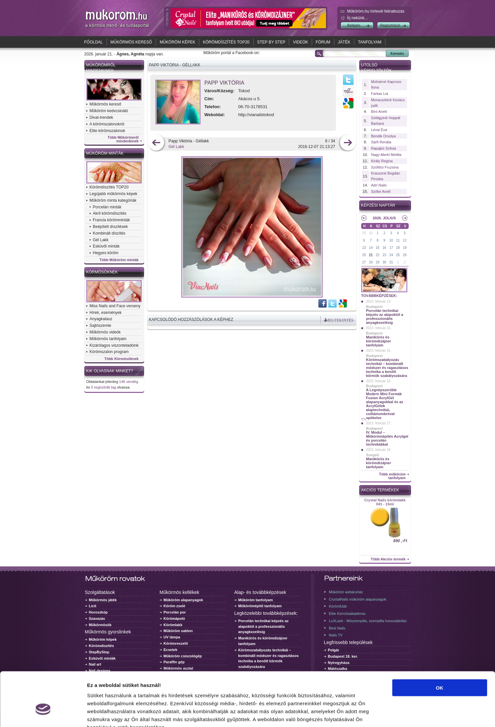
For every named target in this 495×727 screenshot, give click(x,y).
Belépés (354, 25)
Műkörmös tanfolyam (108, 338)
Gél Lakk (101, 240)
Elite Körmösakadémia (347, 614)
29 (364, 233)
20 (364, 255)
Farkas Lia (379, 94)
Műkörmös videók (105, 332)
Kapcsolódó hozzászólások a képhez (191, 319)
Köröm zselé (174, 606)
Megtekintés (340, 320)
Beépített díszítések (110, 226)
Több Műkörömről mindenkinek (123, 139)
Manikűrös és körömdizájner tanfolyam (378, 341)
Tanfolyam (369, 42)
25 (398, 255)
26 (404, 255)
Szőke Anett (381, 191)
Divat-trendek (101, 117)
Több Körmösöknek (121, 359)
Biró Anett (379, 111)
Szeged (372, 455)
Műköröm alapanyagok (183, 600)
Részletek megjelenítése (377, 714)
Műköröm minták (105, 153)
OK (440, 647)
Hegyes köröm (106, 253)
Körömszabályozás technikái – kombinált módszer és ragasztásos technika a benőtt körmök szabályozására (387, 368)
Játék (344, 42)
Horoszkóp (98, 612)
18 (398, 248)
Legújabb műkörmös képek (113, 193)
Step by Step (271, 42)
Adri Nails (379, 185)
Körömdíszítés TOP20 (226, 42)
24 (391, 255)
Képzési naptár (378, 205)
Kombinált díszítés (109, 233)
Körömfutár (338, 606)
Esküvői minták (106, 246)
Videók (300, 42)
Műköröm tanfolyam (255, 600)
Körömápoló (174, 618)
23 (384, 255)
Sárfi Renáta (381, 142)
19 (404, 248)
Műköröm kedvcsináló (109, 111)
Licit (93, 606)
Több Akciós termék (388, 559)
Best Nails (337, 628)
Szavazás (97, 618)
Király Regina (382, 161)
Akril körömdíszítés (109, 213)
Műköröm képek (177, 42)
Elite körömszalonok (107, 130)
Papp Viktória (224, 83)
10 (391, 240)
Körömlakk (173, 625)
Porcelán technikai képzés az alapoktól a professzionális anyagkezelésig (384, 317)
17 (391, 248)
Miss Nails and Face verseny (115, 306)
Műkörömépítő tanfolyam (260, 606)
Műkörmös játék (103, 600)
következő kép (348, 143)
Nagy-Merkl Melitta (386, 155)
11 (398, 240)
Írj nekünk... (357, 18)
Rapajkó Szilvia (383, 148)
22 (377, 255)
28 (370, 262)
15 (377, 248)
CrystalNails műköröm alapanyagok (357, 599)
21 (370, 255)
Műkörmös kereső (131, 42)
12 (404, 240)
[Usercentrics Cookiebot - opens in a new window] (43, 714)
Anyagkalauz (101, 319)
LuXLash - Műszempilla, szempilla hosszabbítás (368, 621)
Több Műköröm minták (119, 260)
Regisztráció (390, 25)
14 (370, 248)
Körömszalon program (109, 351)
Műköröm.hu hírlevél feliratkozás (376, 11)
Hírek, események (106, 312)
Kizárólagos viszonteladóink (114, 345)
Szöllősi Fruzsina (385, 167)
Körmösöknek (102, 272)
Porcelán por (175, 612)
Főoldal (93, 42)
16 (384, 248)
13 (364, 248)
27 (364, 262)
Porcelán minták (107, 207)
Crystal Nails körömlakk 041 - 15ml (385, 502)
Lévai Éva (379, 130)
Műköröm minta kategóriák (113, 200)
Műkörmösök (100, 625)
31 (391, 262)
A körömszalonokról (107, 124)
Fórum (323, 42)
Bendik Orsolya (383, 136)
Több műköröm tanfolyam (392, 476)
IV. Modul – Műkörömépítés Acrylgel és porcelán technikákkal (387, 438)
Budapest (374, 307)
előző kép (156, 143)
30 (370, 233)
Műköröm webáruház (346, 592)
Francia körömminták (111, 220)
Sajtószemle (100, 325)
